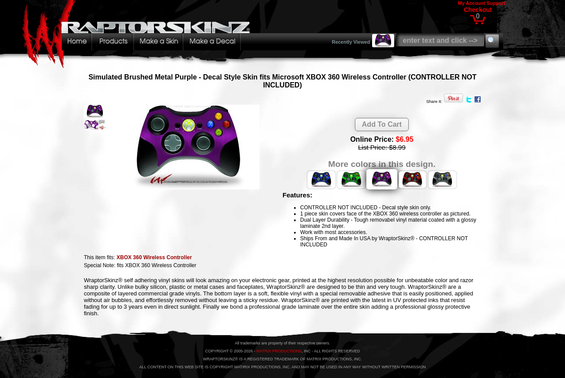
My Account (471, 3)
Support (495, 3)
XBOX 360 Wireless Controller (154, 257)
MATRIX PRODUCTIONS (278, 351)
